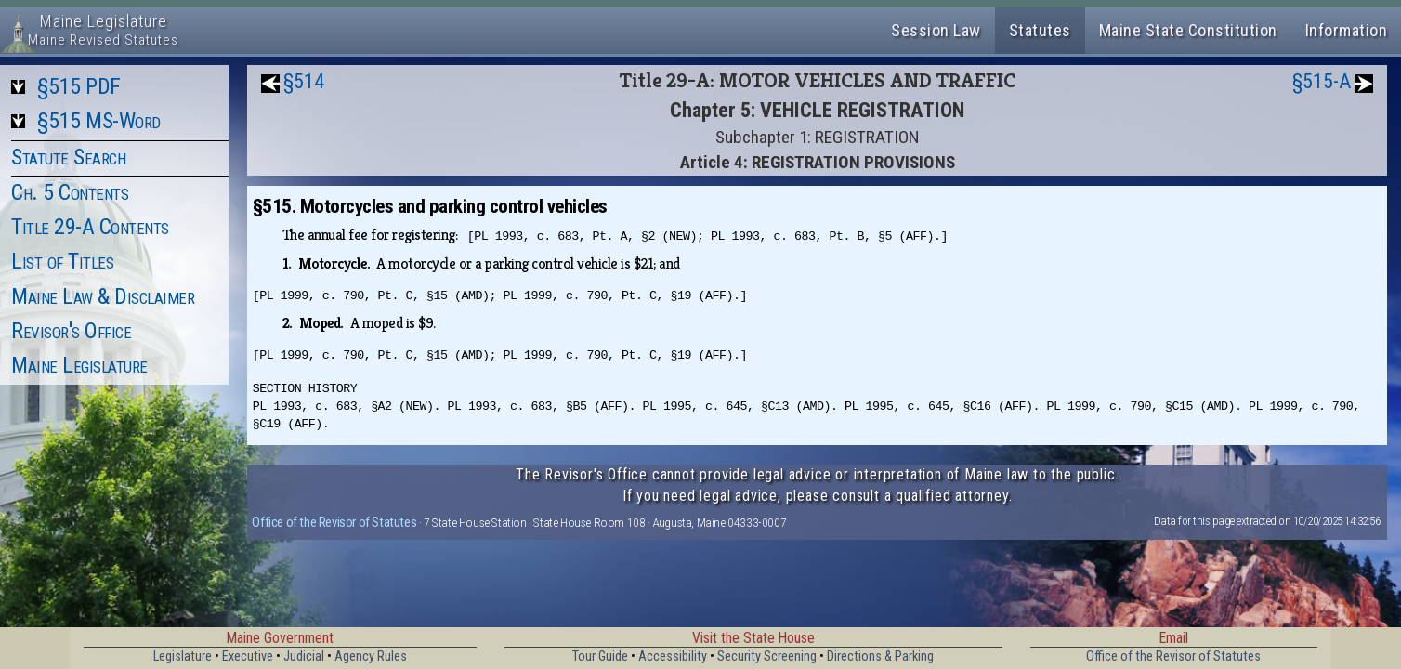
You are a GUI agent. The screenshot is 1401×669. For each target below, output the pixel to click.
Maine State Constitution (1188, 30)
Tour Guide (600, 656)
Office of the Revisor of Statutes (334, 522)
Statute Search (68, 157)
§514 (303, 81)
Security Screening (767, 656)
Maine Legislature (79, 365)
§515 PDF (79, 86)
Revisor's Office (71, 331)
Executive (247, 656)
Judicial (303, 656)
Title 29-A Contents (90, 227)
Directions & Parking (880, 656)
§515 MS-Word (99, 121)
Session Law (936, 30)
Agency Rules (370, 656)
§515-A (1321, 81)
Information (1346, 30)
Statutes (1040, 30)
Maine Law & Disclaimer (102, 296)
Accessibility (672, 656)
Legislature (182, 656)
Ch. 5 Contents (69, 192)
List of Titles (62, 261)
